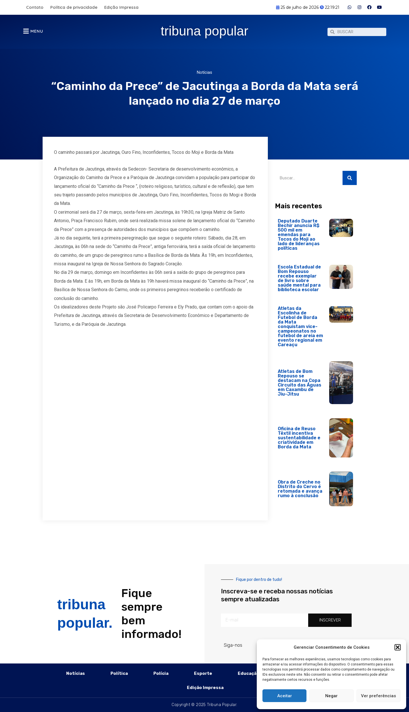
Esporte (203, 673)
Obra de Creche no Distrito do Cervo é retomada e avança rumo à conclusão (300, 491)
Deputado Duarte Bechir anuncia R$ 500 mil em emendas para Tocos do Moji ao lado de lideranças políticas (299, 237)
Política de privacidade (73, 7)
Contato (34, 7)
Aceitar (284, 695)
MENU (36, 32)
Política (119, 673)
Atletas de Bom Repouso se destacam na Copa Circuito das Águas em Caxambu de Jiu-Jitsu (299, 385)
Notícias (204, 75)
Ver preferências (378, 695)
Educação (248, 673)
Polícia (160, 673)
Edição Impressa (121, 7)
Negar (331, 695)
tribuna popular (204, 30)
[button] (397, 647)
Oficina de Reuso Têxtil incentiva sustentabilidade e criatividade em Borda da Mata (299, 440)
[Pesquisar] (350, 181)
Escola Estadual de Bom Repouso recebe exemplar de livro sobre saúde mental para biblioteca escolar (299, 281)
